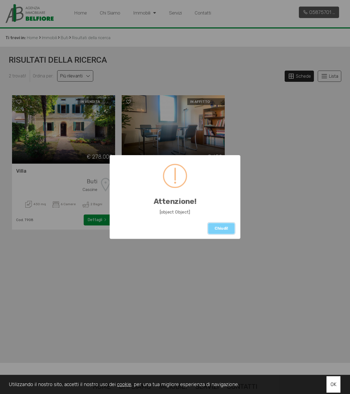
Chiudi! (221, 228)
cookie (124, 384)
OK (333, 384)
